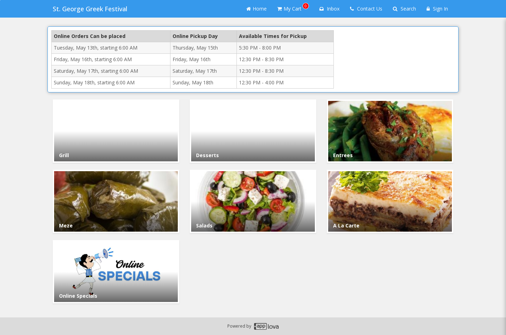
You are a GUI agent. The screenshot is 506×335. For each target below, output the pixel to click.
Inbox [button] (329, 8)
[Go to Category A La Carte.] (390, 201)
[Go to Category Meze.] (116, 201)
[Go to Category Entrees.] (390, 131)
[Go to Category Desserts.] (253, 131)
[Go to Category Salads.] (253, 201)
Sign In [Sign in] (437, 8)
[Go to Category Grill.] (116, 131)
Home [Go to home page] (256, 8)
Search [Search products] (404, 8)
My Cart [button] (293, 7)
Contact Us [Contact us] (366, 8)
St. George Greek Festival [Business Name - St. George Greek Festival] (90, 9)
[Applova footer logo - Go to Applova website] (266, 326)
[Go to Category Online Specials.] (116, 271)
